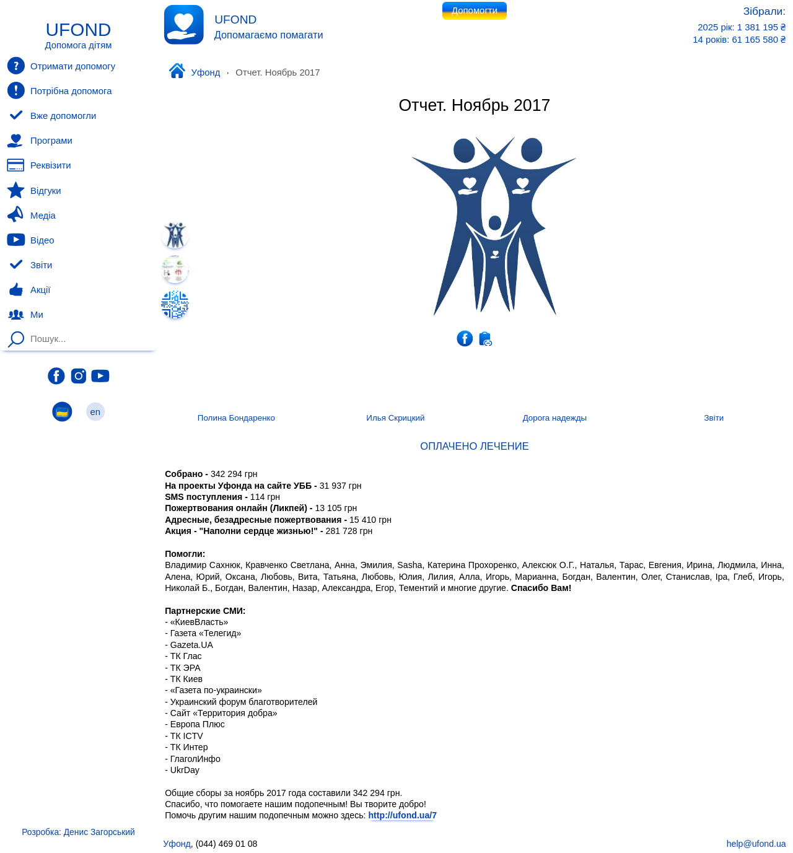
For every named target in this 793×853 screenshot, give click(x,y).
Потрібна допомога (59, 90)
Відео (30, 239)
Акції (28, 290)
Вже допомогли (51, 116)
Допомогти (474, 10)
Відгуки (34, 190)
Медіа (31, 215)
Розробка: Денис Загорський (78, 832)
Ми (25, 314)
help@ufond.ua (756, 844)
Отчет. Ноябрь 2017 (474, 105)
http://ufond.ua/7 (402, 815)
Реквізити (39, 165)
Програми (39, 140)
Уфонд (194, 72)
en (95, 411)
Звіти (29, 265)
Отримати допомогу (61, 65)
